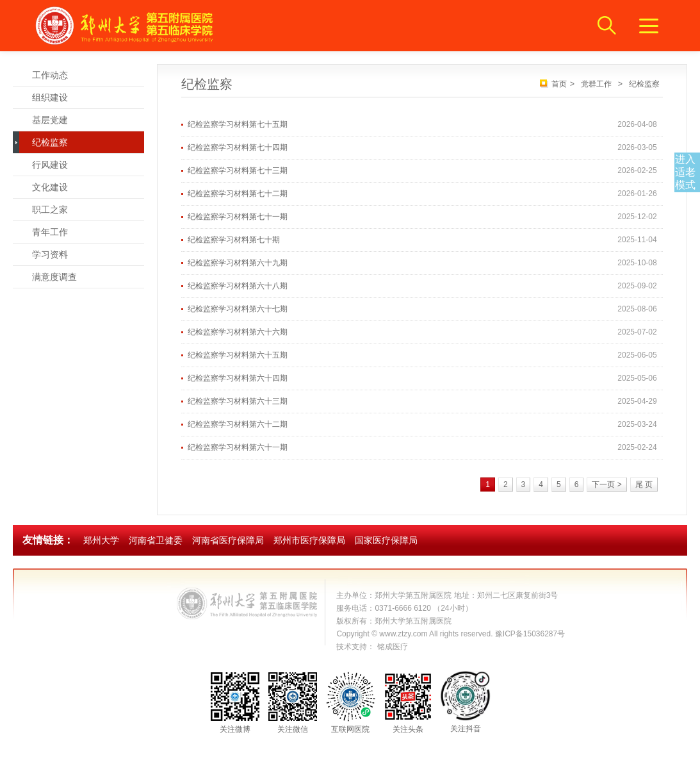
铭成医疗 (392, 646)
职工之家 (50, 209)
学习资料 (50, 254)
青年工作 (50, 232)
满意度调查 (54, 277)
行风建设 (50, 165)
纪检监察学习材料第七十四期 (238, 147)
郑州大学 (101, 540)
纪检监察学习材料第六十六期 (238, 331)
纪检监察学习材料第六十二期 (238, 424)
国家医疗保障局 (386, 540)
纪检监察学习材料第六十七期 (238, 308)
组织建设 (50, 97)
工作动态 (50, 75)
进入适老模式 (685, 172)
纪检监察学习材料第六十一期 (238, 447)
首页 (559, 83)
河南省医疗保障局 (228, 540)
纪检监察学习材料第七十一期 (238, 216)
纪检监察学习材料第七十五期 (238, 124)
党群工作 (596, 83)
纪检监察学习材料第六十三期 (238, 401)
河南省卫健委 (156, 540)
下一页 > (606, 484)
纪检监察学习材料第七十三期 (238, 170)
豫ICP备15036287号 (530, 633)
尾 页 (644, 484)
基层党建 (50, 120)
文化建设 (50, 187)
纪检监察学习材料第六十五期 (238, 355)
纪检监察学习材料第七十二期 (238, 193)
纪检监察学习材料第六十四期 (238, 378)
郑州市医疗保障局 (309, 540)
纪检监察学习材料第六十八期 (238, 285)
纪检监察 (50, 142)
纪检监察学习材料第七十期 (234, 239)
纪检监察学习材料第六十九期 (238, 262)
